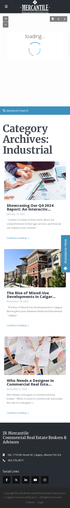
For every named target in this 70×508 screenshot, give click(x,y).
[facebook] (6, 480)
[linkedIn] (25, 480)
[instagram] (45, 480)
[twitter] (16, 480)
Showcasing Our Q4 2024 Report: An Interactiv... (30, 207)
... (37, 227)
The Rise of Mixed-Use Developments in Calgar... (31, 294)
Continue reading (18, 238)
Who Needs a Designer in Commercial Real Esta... (30, 382)
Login (41, 502)
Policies (30, 502)
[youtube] (35, 480)
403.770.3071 (16, 460)
